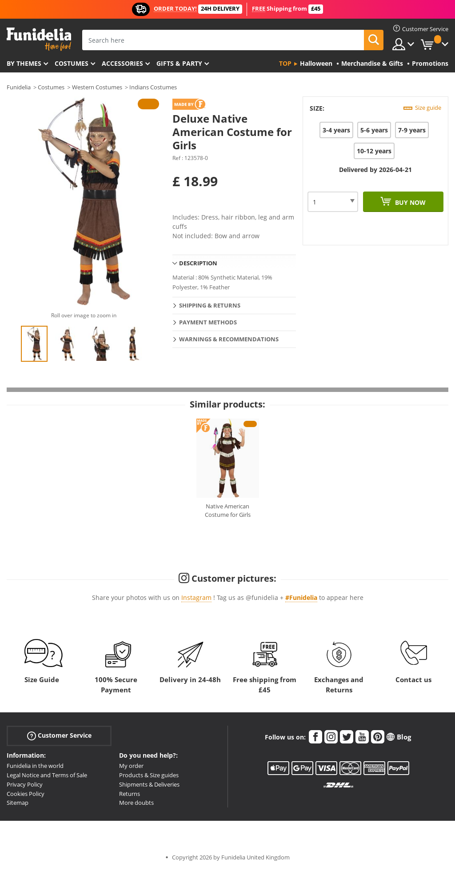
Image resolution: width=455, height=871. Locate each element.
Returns (129, 794)
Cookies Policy (25, 794)
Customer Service (59, 735)
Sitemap (17, 803)
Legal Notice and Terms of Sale (47, 775)
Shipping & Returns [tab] (209, 305)
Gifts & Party (179, 63)
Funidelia (19, 87)
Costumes (71, 63)
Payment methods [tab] (208, 322)
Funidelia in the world (35, 766)
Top (285, 63)
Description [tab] (198, 263)
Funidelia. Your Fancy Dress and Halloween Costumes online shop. (39, 39)
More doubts (136, 803)
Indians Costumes (153, 87)
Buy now (409, 202)
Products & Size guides (149, 775)
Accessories (122, 63)
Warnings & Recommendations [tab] (229, 339)
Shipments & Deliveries (149, 784)
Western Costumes (97, 87)
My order (131, 766)
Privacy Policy (25, 784)
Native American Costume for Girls (228, 510)
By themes (24, 63)
